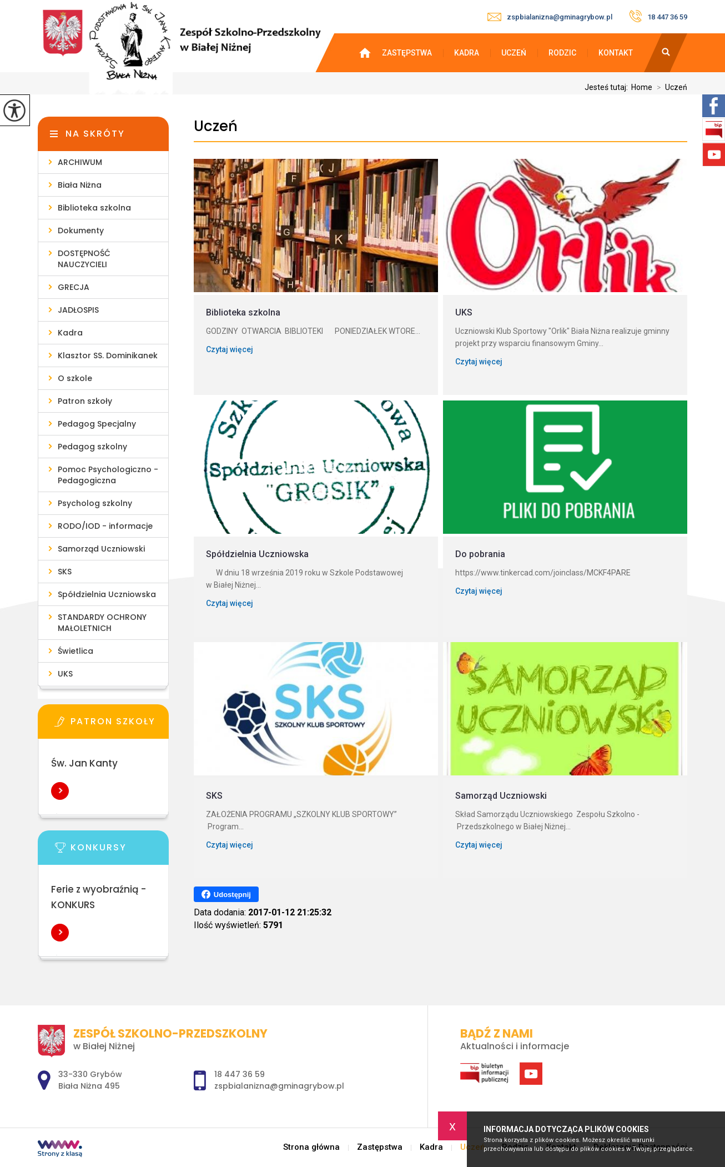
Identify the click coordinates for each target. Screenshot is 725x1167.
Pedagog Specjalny (97, 423)
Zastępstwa (407, 52)
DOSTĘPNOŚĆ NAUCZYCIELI (84, 259)
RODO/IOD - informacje (105, 526)
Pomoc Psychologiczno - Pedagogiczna (108, 475)
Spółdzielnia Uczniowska (107, 594)
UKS (65, 673)
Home (641, 87)
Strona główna (370, 52)
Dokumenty (81, 230)
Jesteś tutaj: (608, 87)
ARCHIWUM (80, 162)
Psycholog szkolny (95, 503)
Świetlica (75, 651)
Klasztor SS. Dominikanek (108, 355)
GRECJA (73, 287)
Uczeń (513, 52)
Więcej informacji (60, 791)
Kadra (466, 52)
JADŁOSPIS (78, 309)
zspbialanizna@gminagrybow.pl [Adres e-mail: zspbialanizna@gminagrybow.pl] (279, 1085)
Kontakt (615, 52)
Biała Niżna (80, 185)
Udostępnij (226, 894)
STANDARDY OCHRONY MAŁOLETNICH (102, 623)
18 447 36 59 (658, 16)
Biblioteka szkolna (94, 207)
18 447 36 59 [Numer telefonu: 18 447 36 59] (239, 1074)
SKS (65, 571)
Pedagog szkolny (92, 446)
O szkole (75, 378)
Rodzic (562, 52)
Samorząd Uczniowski (101, 548)
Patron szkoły (85, 401)
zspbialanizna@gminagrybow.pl (549, 17)
